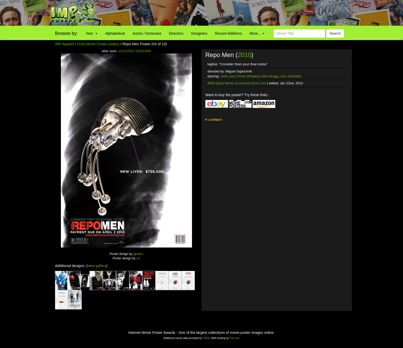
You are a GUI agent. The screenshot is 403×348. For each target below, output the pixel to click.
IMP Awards (64, 44)
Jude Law (228, 76)
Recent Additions (228, 33)
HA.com (260, 83)
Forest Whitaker (248, 76)
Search (335, 33)
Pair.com (235, 338)
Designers (199, 33)
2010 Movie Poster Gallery (98, 44)
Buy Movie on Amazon (234, 83)
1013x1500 (125, 51)
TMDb (206, 338)
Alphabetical (115, 33)
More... (257, 33)
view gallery (96, 266)
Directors (176, 33)
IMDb (211, 83)
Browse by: (66, 33)
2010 (244, 54)
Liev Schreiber (291, 76)
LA (138, 258)
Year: (91, 33)
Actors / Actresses (146, 33)
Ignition (138, 254)
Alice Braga (269, 76)
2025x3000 (143, 51)
